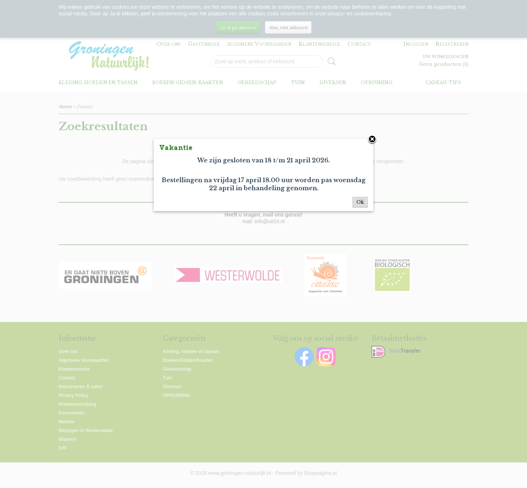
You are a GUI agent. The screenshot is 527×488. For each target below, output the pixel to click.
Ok (360, 202)
